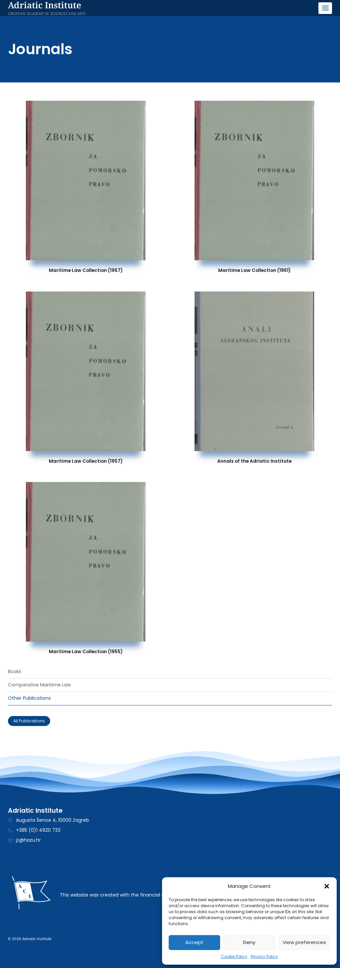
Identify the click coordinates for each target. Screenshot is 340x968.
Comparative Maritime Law (39, 684)
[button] (326, 886)
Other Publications (29, 698)
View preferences (304, 942)
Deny (249, 942)
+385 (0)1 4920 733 (38, 830)
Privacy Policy (264, 956)
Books (14, 671)
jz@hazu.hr (28, 840)
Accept (194, 942)
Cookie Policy (234, 956)
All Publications (29, 721)
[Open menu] (325, 8)
